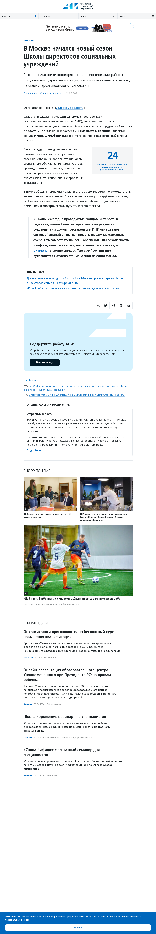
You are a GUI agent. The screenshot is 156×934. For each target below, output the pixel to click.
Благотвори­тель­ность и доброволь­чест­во (57, 604)
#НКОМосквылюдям (40, 386)
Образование (31, 93)
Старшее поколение (51, 93)
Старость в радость (69, 107)
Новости (29, 40)
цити (37, 251)
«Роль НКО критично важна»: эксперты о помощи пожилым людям (73, 288)
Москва (33, 380)
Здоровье (53, 657)
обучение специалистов (66, 386)
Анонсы (28, 704)
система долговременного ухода (99, 386)
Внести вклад (44, 362)
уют (46, 251)
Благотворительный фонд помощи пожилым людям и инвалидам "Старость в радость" (77, 394)
